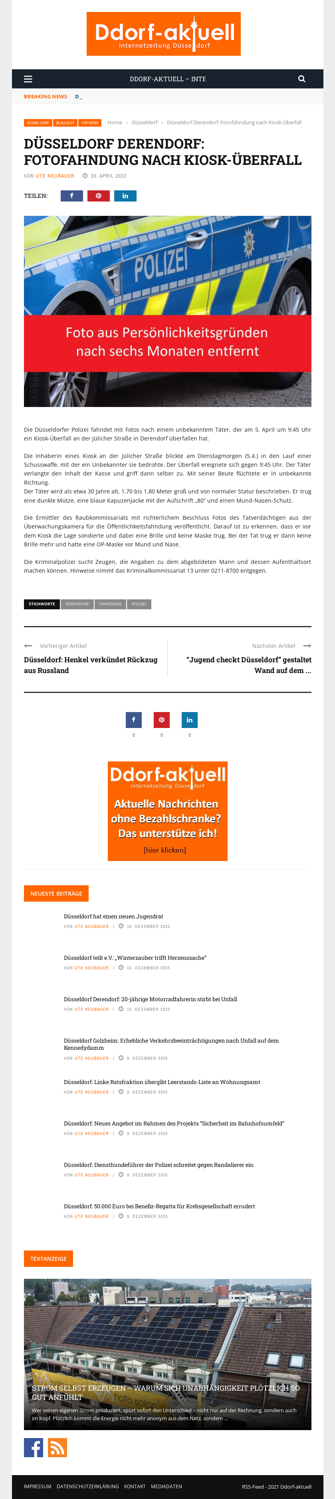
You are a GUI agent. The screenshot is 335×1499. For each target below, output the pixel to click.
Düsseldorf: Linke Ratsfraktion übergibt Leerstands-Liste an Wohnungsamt (162, 1082)
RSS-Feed (253, 1486)
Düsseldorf (38, 122)
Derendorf (77, 604)
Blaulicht (65, 122)
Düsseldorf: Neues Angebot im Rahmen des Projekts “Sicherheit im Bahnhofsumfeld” (174, 1123)
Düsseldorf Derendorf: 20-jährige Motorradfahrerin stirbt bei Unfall (150, 999)
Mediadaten (166, 1486)
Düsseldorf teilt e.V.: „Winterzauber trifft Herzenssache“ (135, 957)
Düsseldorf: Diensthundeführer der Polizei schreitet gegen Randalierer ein (159, 1164)
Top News (89, 122)
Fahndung (110, 604)
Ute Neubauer (55, 175)
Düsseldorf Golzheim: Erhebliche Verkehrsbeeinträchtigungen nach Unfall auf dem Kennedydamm (171, 1044)
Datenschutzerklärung (88, 1486)
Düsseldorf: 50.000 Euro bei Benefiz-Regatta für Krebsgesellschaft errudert (159, 1206)
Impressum (38, 1486)
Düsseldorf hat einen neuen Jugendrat (125, 96)
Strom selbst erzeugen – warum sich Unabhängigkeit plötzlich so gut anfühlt (166, 1392)
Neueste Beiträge (56, 893)
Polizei (139, 604)
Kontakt (135, 1486)
